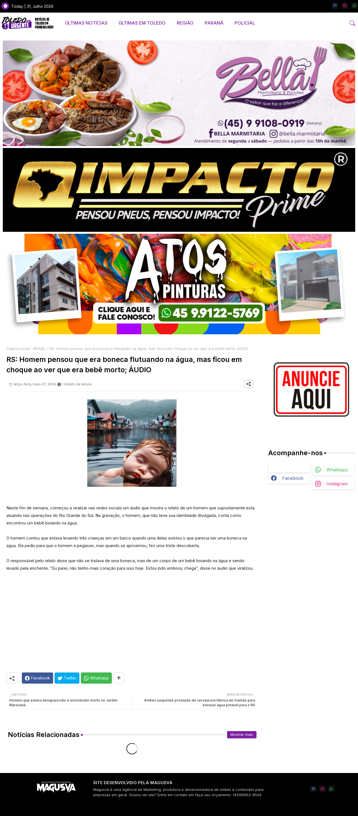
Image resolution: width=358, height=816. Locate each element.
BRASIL (40, 348)
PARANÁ (214, 23)
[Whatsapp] (96, 678)
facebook (292, 478)
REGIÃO (185, 23)
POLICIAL (245, 23)
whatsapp (337, 470)
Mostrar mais (241, 734)
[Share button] (118, 678)
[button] (352, 23)
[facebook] (334, 5)
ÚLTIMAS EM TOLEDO (142, 23)
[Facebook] (37, 678)
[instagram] (344, 5)
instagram (337, 483)
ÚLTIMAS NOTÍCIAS (86, 23)
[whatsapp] (354, 5)
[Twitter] (67, 678)
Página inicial (18, 348)
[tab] (86, 23)
